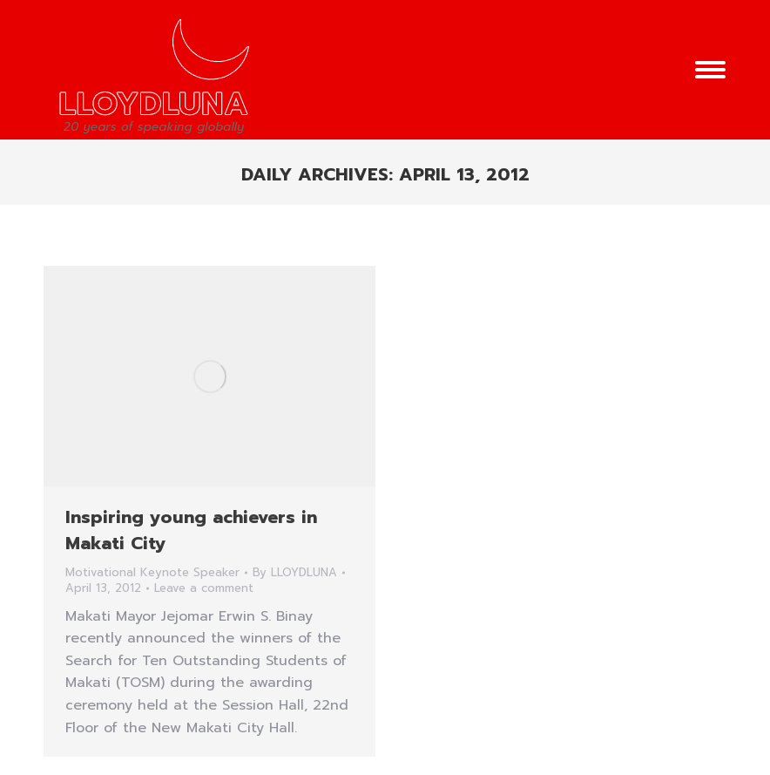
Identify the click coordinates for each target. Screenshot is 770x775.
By (295, 573)
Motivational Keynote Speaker (152, 572)
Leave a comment (203, 588)
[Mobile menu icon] (710, 70)
